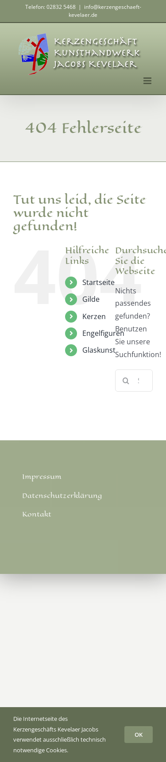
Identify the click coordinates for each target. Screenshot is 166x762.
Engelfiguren (103, 333)
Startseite (98, 282)
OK (139, 735)
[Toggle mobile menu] (148, 80)
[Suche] (126, 380)
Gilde (91, 299)
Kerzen (94, 316)
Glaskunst (99, 350)
